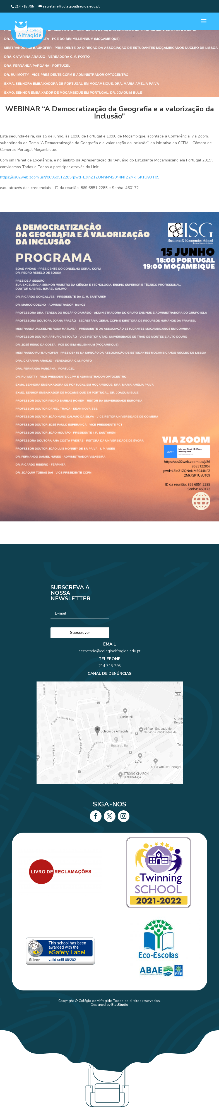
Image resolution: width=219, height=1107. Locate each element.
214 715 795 (109, 674)
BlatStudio (119, 1004)
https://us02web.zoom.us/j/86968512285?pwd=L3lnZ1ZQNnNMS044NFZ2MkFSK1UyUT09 (79, 177)
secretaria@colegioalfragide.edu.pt (109, 667)
